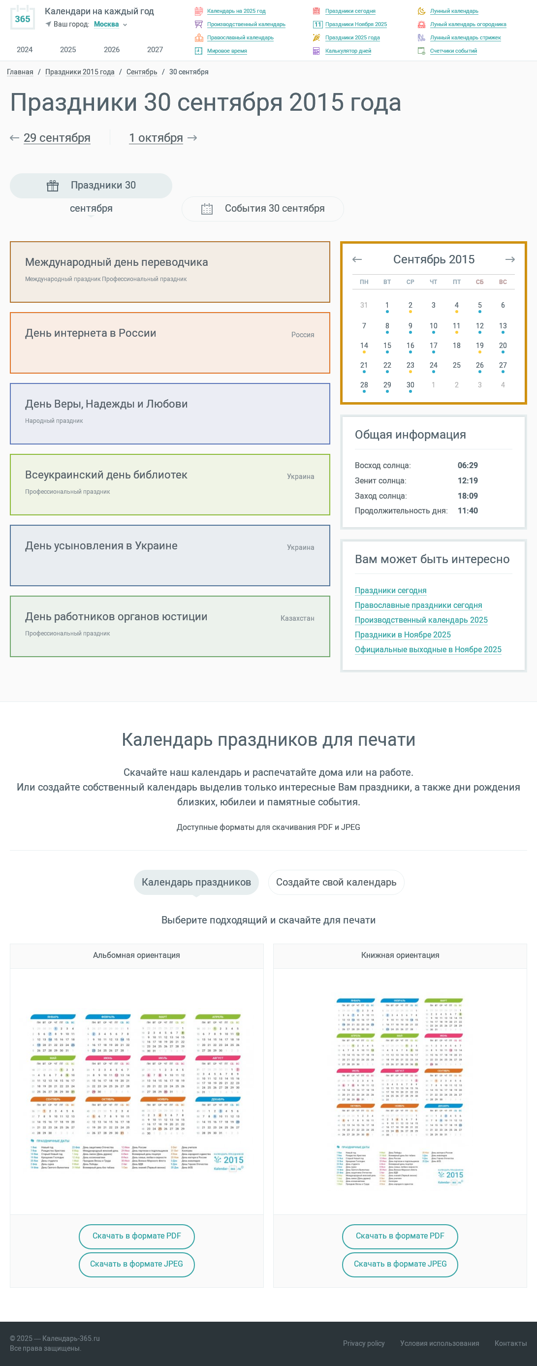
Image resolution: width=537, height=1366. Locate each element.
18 (457, 346)
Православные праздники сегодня (418, 605)
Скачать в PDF (137, 1235)
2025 (68, 50)
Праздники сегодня (391, 590)
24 (434, 365)
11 (457, 326)
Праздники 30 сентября (91, 188)
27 (503, 365)
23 (410, 365)
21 (364, 365)
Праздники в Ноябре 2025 (403, 634)
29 (387, 385)
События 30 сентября (263, 208)
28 (364, 385)
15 (387, 346)
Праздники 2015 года (80, 72)
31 (364, 305)
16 (410, 346)
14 (364, 346)
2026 (112, 50)
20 (503, 346)
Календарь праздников (196, 882)
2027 (155, 50)
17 (434, 346)
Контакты (511, 1343)
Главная (20, 72)
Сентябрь (142, 72)
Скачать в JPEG (136, 1264)
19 (480, 346)
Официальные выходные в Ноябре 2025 (428, 649)
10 (434, 326)
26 (480, 365)
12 (480, 326)
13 (503, 326)
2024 (24, 50)
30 (410, 385)
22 (387, 365)
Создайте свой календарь (336, 882)
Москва (106, 25)
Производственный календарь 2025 (421, 620)
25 (457, 365)
